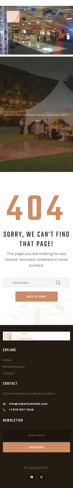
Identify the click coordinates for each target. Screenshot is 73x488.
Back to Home (36, 297)
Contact (8, 373)
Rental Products (14, 367)
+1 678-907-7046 (21, 409)
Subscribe (36, 447)
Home (7, 360)
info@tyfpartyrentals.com (28, 404)
